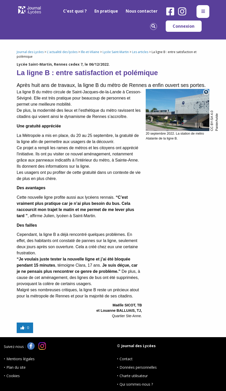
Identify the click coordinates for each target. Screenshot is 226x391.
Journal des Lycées (30, 52)
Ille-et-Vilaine (90, 52)
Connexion (183, 26)
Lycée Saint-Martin (116, 52)
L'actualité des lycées (62, 52)
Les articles (140, 52)
